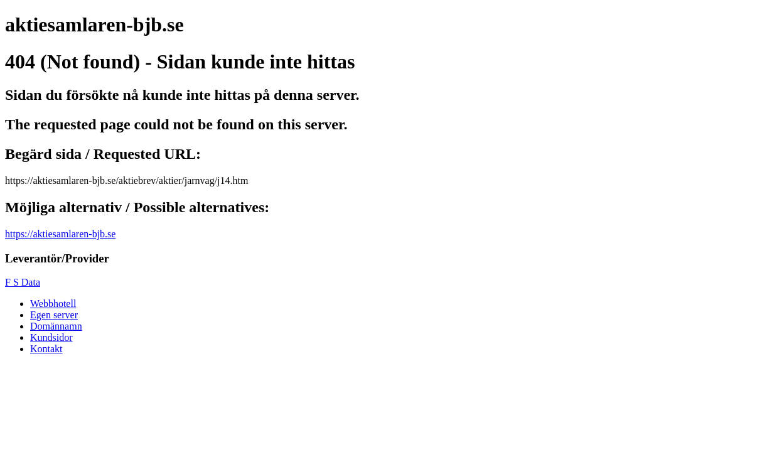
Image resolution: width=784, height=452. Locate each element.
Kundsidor (51, 337)
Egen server (54, 314)
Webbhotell (53, 303)
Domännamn (56, 326)
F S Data (22, 282)
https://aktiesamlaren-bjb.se (60, 234)
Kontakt (46, 348)
